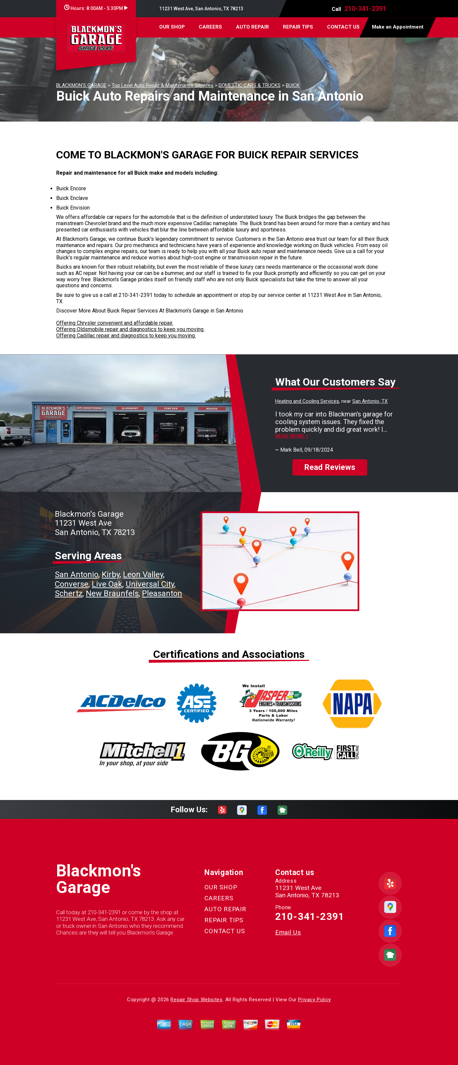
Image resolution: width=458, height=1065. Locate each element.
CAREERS (210, 27)
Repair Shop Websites (196, 1000)
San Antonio (76, 574)
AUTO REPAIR (252, 27)
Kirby (111, 574)
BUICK (292, 85)
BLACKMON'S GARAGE (81, 85)
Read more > (291, 436)
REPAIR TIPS (298, 27)
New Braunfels (112, 593)
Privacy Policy (314, 1000)
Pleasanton (162, 593)
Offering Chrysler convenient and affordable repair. (114, 323)
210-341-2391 (365, 9)
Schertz (68, 593)
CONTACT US (343, 27)
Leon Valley (143, 574)
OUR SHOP (172, 27)
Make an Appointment (397, 27)
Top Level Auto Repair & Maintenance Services (162, 85)
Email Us (288, 932)
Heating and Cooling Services (307, 401)
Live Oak (107, 584)
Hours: (96, 8)
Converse (71, 584)
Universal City (150, 584)
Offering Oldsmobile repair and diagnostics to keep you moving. (130, 329)
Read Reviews (329, 467)
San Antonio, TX (370, 401)
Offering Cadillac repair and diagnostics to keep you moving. (126, 335)
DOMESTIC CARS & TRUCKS (250, 85)
